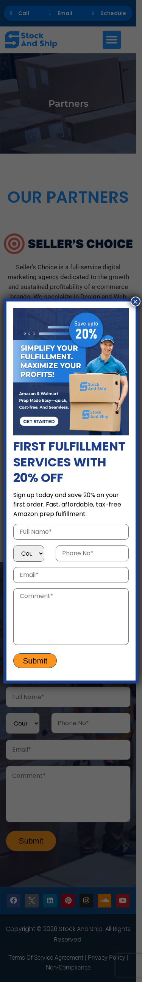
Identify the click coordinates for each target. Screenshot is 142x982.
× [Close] (135, 301)
